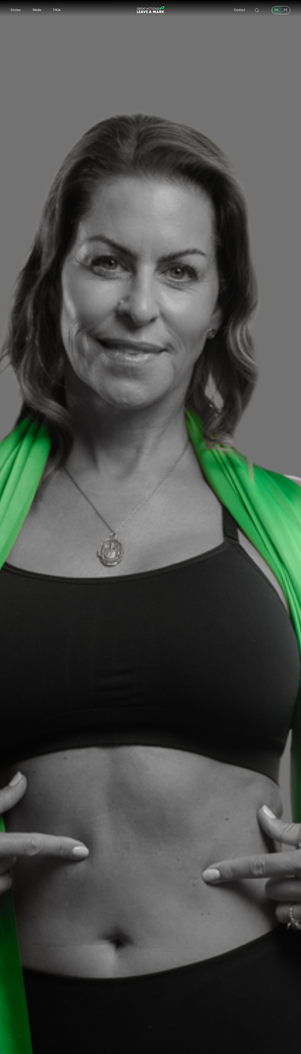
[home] (150, 10)
